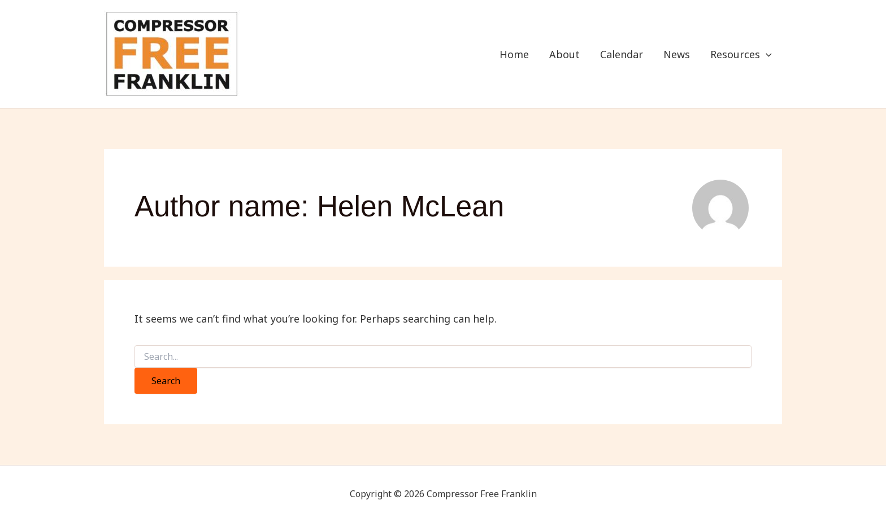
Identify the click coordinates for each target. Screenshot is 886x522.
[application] (766, 54)
